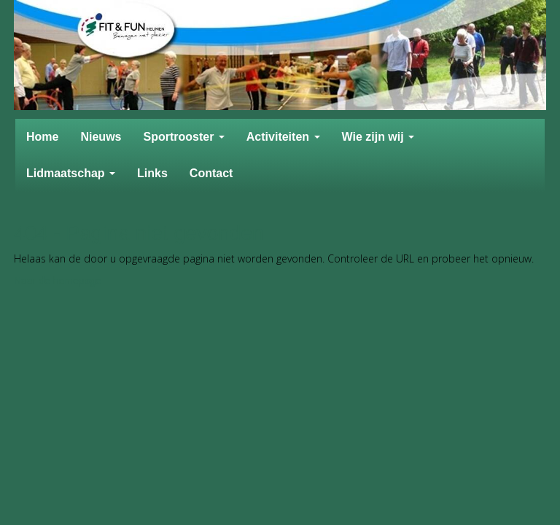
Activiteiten (283, 137)
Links (152, 173)
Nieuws (100, 137)
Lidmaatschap (70, 173)
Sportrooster (183, 137)
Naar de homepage (57, 281)
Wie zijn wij (378, 137)
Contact (211, 173)
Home (42, 137)
